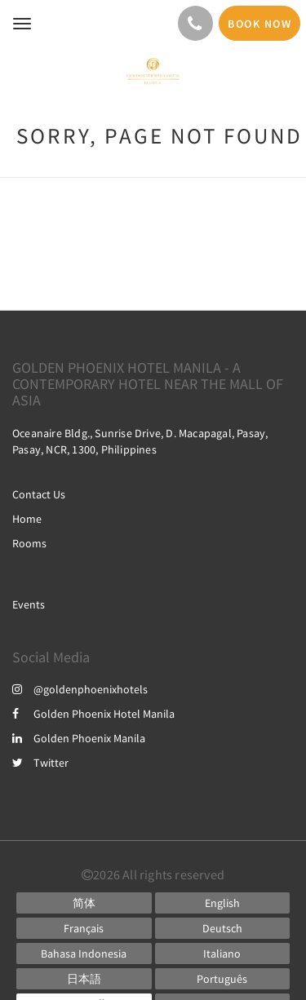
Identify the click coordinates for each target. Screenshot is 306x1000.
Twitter (40, 762)
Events (28, 604)
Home (27, 518)
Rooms (29, 543)
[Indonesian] (84, 953)
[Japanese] (84, 978)
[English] (222, 903)
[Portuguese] (222, 978)
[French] (84, 928)
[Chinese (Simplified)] (84, 903)
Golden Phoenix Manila (78, 738)
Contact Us (38, 494)
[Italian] (222, 953)
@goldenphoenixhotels (80, 689)
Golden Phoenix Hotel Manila (93, 713)
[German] (222, 928)
